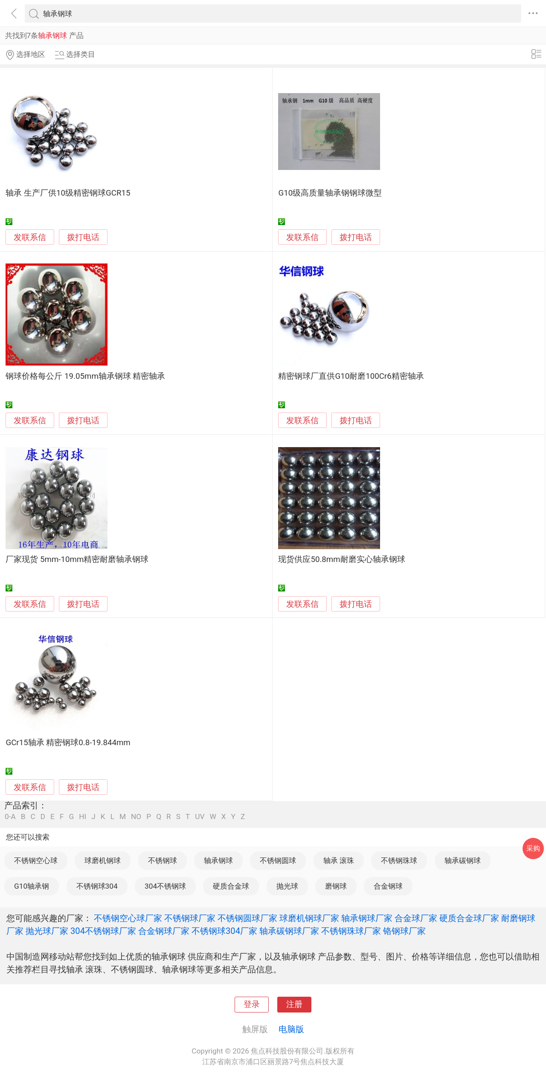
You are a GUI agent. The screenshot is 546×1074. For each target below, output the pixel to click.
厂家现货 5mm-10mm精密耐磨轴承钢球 (77, 559)
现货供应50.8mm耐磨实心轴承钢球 (341, 559)
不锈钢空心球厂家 (128, 918)
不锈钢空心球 (36, 860)
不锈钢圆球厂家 (247, 918)
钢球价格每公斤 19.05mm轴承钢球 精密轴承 (85, 376)
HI (82, 816)
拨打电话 (83, 237)
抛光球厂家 (47, 931)
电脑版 (291, 1029)
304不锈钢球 (165, 886)
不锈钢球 (162, 860)
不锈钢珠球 (399, 860)
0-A (10, 816)
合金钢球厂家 (163, 931)
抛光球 (287, 886)
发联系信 (30, 237)
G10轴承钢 (31, 886)
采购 (533, 848)
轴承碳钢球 (462, 860)
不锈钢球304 (97, 886)
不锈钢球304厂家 (224, 931)
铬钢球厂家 (404, 931)
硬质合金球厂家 (469, 918)
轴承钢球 (218, 860)
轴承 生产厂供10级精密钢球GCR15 (68, 193)
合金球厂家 (416, 918)
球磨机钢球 (102, 860)
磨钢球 (336, 886)
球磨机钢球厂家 (309, 918)
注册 (294, 1004)
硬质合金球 (231, 886)
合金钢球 (388, 886)
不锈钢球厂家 (189, 918)
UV (199, 816)
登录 (252, 1004)
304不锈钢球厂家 (103, 931)
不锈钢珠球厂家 (351, 931)
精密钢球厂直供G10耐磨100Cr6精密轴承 (351, 376)
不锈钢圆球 (278, 860)
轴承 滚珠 (338, 860)
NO (136, 816)
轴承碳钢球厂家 (289, 931)
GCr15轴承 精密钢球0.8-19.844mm (68, 742)
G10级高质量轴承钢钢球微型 (330, 193)
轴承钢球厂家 (366, 918)
